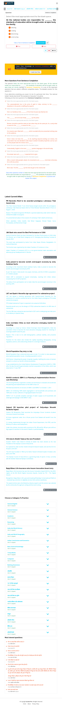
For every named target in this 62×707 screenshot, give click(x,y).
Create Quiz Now (35, 72)
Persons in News (51, 463)
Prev (18, 46)
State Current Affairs (50, 434)
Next (44, 46)
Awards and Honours (50, 228)
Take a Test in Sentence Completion (24, 43)
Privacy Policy (35, 704)
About (29, 704)
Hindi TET (10, 9)
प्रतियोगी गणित (30, 9)
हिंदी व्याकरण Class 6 (19, 9)
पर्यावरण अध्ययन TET (40, 9)
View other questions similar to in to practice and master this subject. (31, 175)
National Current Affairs (49, 318)
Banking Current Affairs (49, 289)
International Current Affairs (48, 373)
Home (24, 704)
